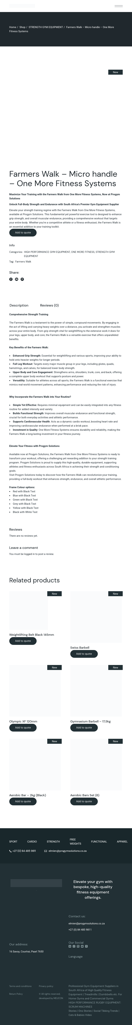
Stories (73, 1011)
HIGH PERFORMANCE (82, 1002)
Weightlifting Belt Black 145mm (31, 635)
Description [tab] (19, 305)
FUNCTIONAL (99, 841)
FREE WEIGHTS (75, 841)
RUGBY (101, 1002)
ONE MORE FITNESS (83, 252)
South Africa (76, 990)
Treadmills (90, 994)
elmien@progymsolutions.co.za (87, 923)
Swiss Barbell (79, 648)
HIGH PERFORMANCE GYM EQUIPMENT (47, 252)
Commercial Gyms (101, 998)
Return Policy (16, 993)
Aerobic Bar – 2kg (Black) (27, 795)
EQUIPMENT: (113, 1002)
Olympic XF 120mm (23, 721)
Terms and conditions (20, 986)
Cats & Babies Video (80, 1015)
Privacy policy (46, 986)
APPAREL (122, 841)
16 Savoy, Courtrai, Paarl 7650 (26, 951)
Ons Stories (85, 1011)
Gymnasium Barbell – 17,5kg (90, 721)
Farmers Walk (23, 261)
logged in (29, 554)
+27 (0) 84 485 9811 (80, 930)
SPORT (13, 841)
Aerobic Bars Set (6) (84, 795)
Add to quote (23, 232)
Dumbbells (106, 994)
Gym (87, 986)
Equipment (97, 986)
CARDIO (32, 841)
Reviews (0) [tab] (49, 305)
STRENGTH (53, 841)
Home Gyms (76, 998)
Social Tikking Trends (106, 1011)
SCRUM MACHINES (80, 1006)
